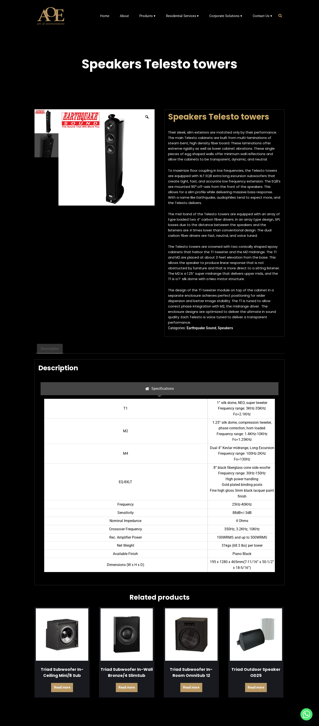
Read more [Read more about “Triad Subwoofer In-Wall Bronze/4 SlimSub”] (127, 687)
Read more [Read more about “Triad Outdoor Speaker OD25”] (256, 687)
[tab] (159, 388)
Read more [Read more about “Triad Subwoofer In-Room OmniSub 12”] (191, 687)
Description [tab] (50, 349)
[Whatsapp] (306, 714)
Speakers (225, 328)
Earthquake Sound (201, 328)
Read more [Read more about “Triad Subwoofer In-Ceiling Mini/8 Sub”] (62, 687)
